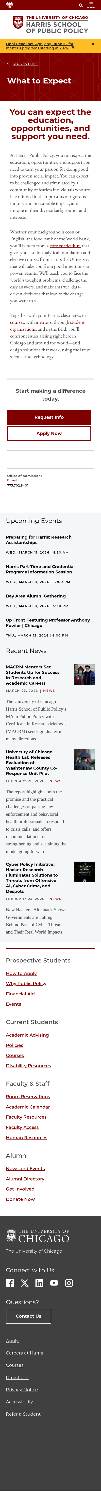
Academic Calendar (28, 1107)
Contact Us (28, 1316)
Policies (14, 1045)
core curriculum (65, 245)
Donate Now (20, 1199)
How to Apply (21, 973)
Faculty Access (22, 1127)
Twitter (25, 1283)
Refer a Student (23, 1414)
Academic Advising (27, 1035)
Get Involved (20, 1189)
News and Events (25, 1168)
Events (13, 1004)
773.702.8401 (17, 485)
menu (91, 5)
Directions (17, 1377)
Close (93, 44)
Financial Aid (20, 994)
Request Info (49, 417)
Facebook (10, 1283)
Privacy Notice (22, 1390)
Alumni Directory (25, 1179)
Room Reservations (28, 1096)
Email (12, 480)
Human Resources (26, 1137)
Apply (12, 1340)
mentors (43, 322)
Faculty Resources (26, 1117)
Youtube (54, 1283)
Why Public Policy (26, 983)
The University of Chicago (34, 1251)
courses (17, 322)
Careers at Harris (24, 1353)
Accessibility (19, 1402)
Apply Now (49, 433)
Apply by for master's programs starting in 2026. (39, 46)
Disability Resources (28, 1066)
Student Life (25, 64)
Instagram (69, 1283)
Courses (15, 1055)
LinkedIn (39, 1283)
